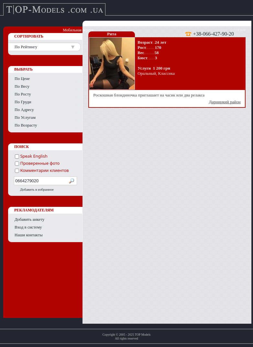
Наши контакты (29, 234)
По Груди (23, 101)
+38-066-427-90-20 (213, 33)
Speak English (31, 156)
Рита (111, 33)
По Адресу (24, 109)
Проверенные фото (37, 163)
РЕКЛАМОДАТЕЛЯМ (34, 210)
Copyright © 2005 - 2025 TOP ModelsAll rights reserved (127, 336)
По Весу (22, 86)
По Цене (22, 78)
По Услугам (25, 117)
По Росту (23, 94)
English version (233, 30)
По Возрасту (26, 125)
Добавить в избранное (37, 189)
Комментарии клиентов (42, 170)
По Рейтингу (26, 46)
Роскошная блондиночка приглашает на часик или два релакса (167, 99)
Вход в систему (28, 227)
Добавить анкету (29, 219)
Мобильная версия (78, 30)
